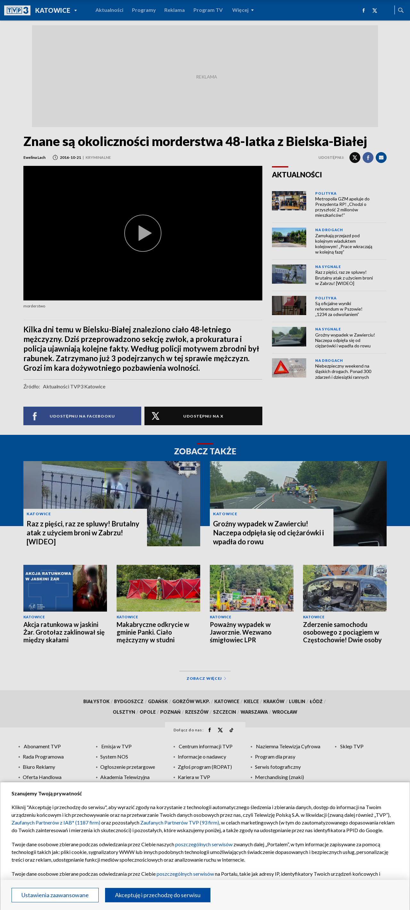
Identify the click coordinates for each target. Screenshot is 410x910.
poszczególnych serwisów (204, 844)
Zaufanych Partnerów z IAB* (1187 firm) (56, 822)
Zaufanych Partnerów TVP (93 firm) (179, 822)
